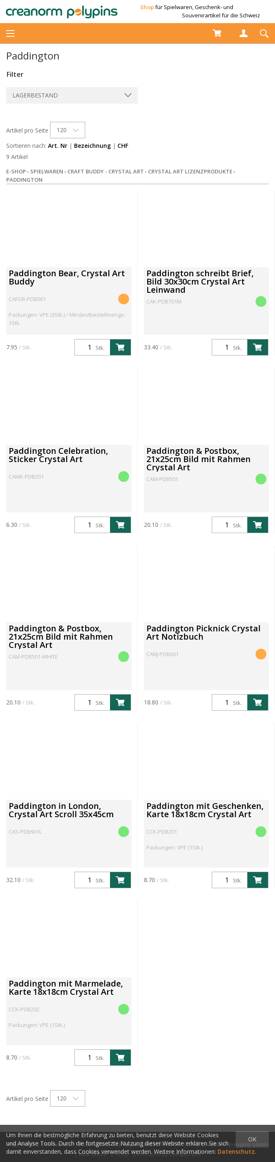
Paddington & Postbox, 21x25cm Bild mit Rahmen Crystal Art (198, 459)
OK (252, 1139)
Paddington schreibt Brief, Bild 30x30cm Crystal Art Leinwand (199, 281)
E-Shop (16, 171)
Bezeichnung (92, 145)
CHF (122, 145)
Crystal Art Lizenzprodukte (190, 171)
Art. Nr (57, 145)
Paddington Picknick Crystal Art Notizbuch (203, 632)
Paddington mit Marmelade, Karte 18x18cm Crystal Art (66, 987)
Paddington (24, 179)
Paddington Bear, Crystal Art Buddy (67, 277)
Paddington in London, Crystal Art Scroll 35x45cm (61, 810)
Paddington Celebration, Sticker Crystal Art (58, 455)
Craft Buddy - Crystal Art (105, 171)
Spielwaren (46, 171)
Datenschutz (236, 1151)
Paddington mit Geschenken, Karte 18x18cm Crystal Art (204, 810)
